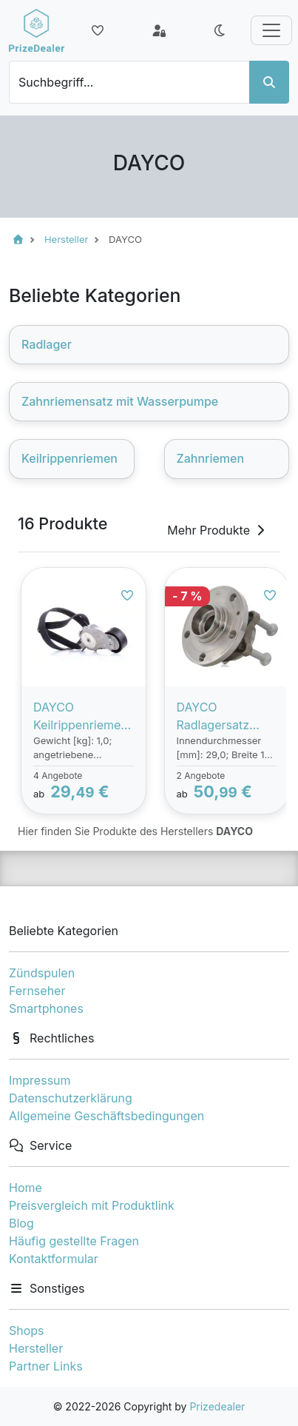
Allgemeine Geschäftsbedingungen (106, 1115)
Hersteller (36, 1348)
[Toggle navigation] (271, 30)
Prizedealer (217, 1406)
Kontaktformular (53, 1258)
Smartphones (46, 1008)
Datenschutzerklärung (70, 1098)
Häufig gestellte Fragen (74, 1240)
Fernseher (37, 990)
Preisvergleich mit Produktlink (92, 1205)
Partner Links (46, 1366)
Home (25, 1187)
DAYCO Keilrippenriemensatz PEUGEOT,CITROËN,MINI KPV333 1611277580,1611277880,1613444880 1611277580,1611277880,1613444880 (83, 717)
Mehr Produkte (217, 530)
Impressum (40, 1080)
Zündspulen (42, 972)
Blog (21, 1223)
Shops (26, 1330)
